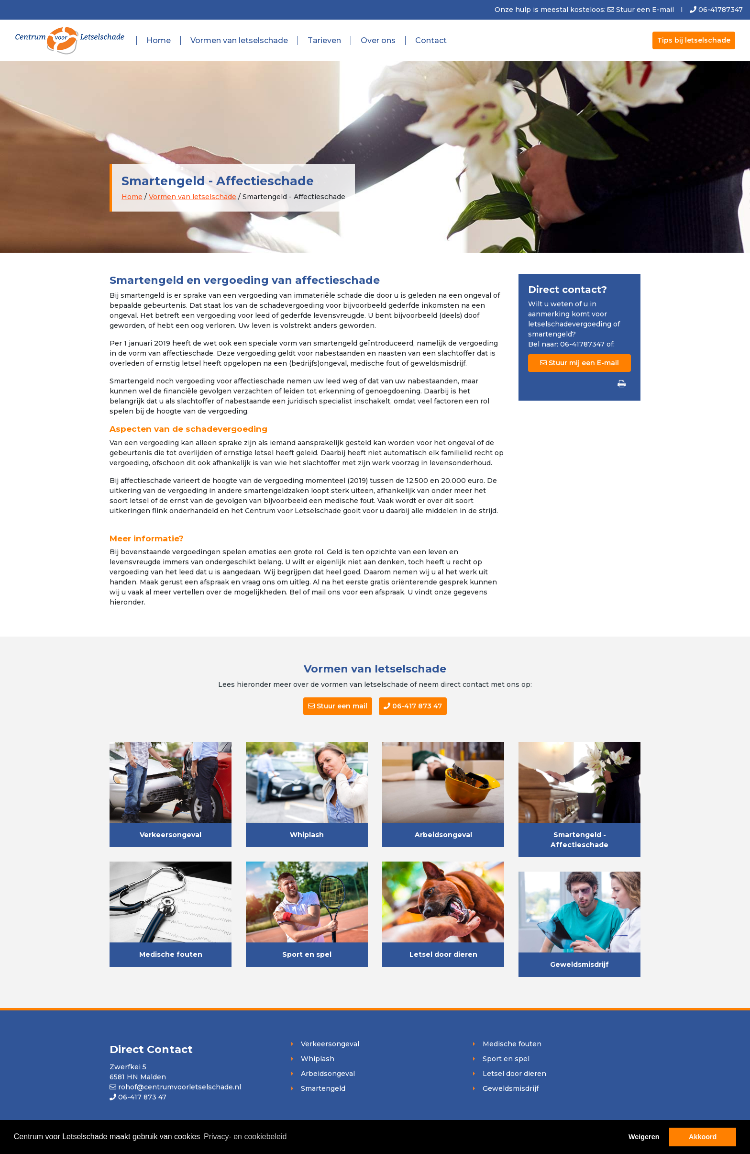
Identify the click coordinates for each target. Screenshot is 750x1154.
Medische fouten (170, 954)
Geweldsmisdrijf (579, 964)
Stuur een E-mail (645, 9)
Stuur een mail (337, 706)
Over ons (378, 40)
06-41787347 (716, 9)
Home (158, 40)
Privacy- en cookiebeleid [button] (245, 1136)
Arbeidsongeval (443, 834)
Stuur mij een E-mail (579, 363)
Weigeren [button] (644, 1137)
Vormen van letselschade (239, 40)
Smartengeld (323, 1088)
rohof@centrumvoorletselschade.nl (175, 1087)
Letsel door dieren (443, 954)
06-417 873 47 (413, 706)
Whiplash (307, 834)
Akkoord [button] (703, 1137)
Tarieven (324, 40)
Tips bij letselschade (693, 40)
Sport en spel (306, 954)
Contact (431, 40)
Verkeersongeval (170, 834)
